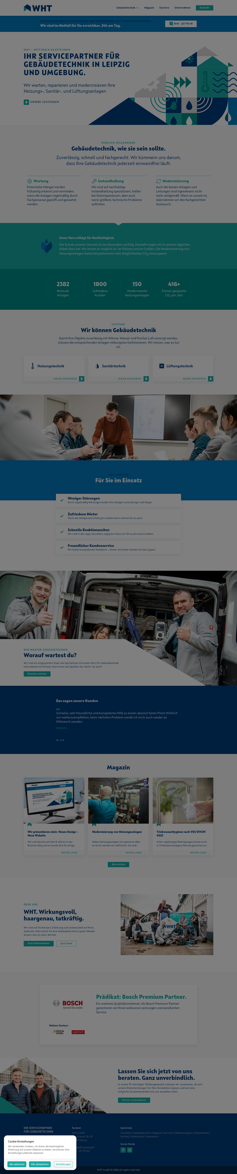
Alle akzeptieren (40, 1164)
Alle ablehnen (16, 1164)
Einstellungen (63, 1164)
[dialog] (40, 1152)
